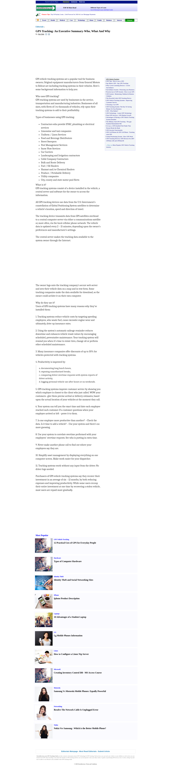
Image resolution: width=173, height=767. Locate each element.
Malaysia (82, 1)
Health (53, 20)
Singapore (66, 1)
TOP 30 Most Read (69, 8)
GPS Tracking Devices (113, 138)
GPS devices (116, 757)
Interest (119, 20)
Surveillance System (112, 89)
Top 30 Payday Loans (57, 14)
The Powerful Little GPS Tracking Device (118, 98)
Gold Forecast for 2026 (72, 14)
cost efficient (47, 759)
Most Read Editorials (88, 751)
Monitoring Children (121, 94)
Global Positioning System (114, 136)
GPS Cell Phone (123, 132)
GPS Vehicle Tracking (61, 539)
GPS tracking (70, 757)
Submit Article (104, 751)
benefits (64, 757)
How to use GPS (129, 92)
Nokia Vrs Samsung (63, 728)
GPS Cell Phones (111, 132)
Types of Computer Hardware (68, 561)
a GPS (113, 126)
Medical (62, 20)
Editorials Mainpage (69, 751)
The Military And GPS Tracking (115, 121)
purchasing (109, 757)
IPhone (56, 595)
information (71, 756)
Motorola (57, 688)
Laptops (57, 614)
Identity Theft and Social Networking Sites (73, 580)
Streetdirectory (81, 764)
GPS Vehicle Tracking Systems (115, 100)
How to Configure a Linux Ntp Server (71, 654)
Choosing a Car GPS (112, 104)
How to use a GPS (118, 81)
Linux (56, 651)
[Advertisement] (57, 57)
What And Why (100, 31)
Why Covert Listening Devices (115, 85)
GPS (107, 111)
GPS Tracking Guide (52, 756)
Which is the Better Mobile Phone (89, 728)
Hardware (57, 558)
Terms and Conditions (91, 764)
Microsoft (57, 669)
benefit (38, 757)
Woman (129, 20)
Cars (71, 20)
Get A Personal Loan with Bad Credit (102, 10)
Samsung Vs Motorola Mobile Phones (71, 691)
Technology (81, 20)
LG (55, 632)
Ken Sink (41, 34)
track (107, 756)
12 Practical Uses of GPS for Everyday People (75, 543)
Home (91, 20)
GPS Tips (109, 81)
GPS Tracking (44, 31)
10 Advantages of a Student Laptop (70, 617)
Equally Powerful (98, 691)
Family (99, 20)
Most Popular (42, 535)
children (121, 756)
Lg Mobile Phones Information (68, 635)
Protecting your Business (127, 89)
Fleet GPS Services (112, 115)
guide (103, 757)
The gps (129, 121)
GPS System (110, 94)
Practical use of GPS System (114, 92)
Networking (58, 706)
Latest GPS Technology (125, 113)
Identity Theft (59, 577)
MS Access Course (93, 673)
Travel (44, 20)
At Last (108, 126)
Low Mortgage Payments (87, 14)
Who (87, 31)
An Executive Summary (68, 31)
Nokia (56, 725)
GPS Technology (111, 113)
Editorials (40, 27)
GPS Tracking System (112, 107)
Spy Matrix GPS (111, 83)
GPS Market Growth (125, 115)
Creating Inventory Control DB (68, 673)
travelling (51, 757)
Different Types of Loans (98, 7)
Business (109, 20)
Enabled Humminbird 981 (114, 123)
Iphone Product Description (67, 598)
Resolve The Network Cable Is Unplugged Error (76, 710)
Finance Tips (46, 14)
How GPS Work (128, 136)
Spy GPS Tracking (122, 83)
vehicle (112, 756)
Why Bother (113, 111)
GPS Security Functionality (114, 130)
